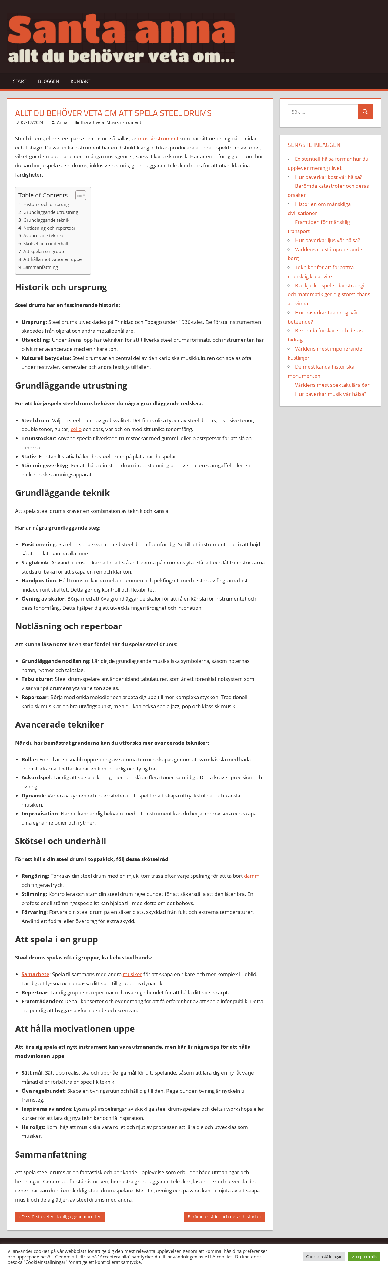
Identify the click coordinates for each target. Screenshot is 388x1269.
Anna (62, 122)
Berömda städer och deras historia (222, 1217)
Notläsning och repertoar (49, 228)
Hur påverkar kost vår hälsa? (328, 176)
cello (76, 429)
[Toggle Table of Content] (78, 195)
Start (19, 81)
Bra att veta (92, 122)
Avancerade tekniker (44, 235)
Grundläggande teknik (46, 220)
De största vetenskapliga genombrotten (61, 1217)
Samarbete (35, 974)
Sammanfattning (40, 267)
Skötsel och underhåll (45, 243)
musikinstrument (158, 138)
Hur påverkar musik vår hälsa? (330, 393)
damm (251, 875)
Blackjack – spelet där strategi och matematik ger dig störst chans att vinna (329, 294)
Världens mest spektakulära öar (332, 384)
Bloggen (48, 81)
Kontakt (80, 81)
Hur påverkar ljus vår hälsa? (327, 240)
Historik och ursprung (46, 204)
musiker (132, 974)
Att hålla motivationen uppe (52, 259)
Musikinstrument (123, 122)
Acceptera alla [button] (364, 1256)
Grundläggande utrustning (50, 212)
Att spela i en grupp (43, 251)
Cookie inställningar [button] (324, 1256)
